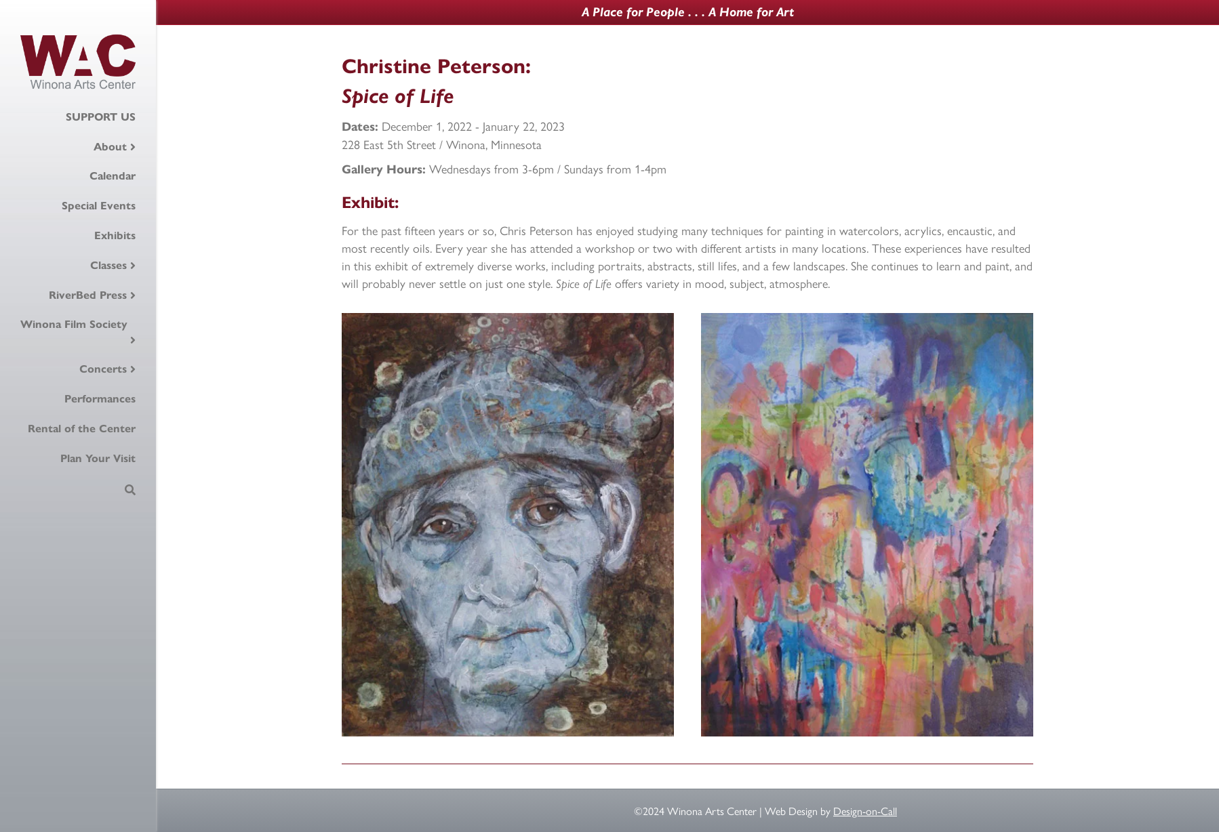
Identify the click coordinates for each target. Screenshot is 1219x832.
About (110, 146)
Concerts (103, 368)
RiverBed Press (88, 295)
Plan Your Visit (98, 458)
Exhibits (115, 235)
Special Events (99, 205)
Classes (108, 265)
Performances (100, 398)
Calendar (112, 175)
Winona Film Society (73, 324)
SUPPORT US (101, 116)
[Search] (130, 489)
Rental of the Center (82, 428)
